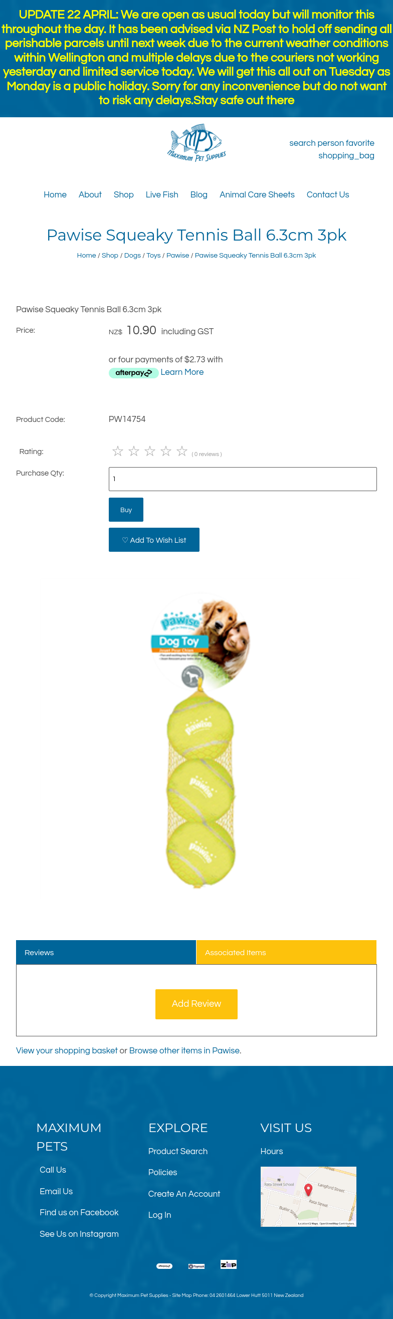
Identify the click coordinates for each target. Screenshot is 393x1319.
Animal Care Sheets (257, 194)
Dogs (132, 255)
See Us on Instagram (79, 1234)
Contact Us (328, 194)
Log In (159, 1215)
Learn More (182, 372)
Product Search (178, 1151)
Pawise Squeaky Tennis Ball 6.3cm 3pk (255, 255)
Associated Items (235, 953)
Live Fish (162, 194)
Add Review (197, 1004)
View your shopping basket (67, 1050)
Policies (162, 1172)
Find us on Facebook (79, 1212)
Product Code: (40, 419)
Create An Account (184, 1194)
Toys (153, 255)
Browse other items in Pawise (184, 1050)
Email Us (56, 1191)
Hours (272, 1151)
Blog (199, 194)
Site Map (181, 1295)
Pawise (177, 255)
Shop (124, 194)
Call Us (53, 1170)
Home (55, 194)
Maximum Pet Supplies (142, 1295)
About (90, 194)
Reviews (39, 953)
